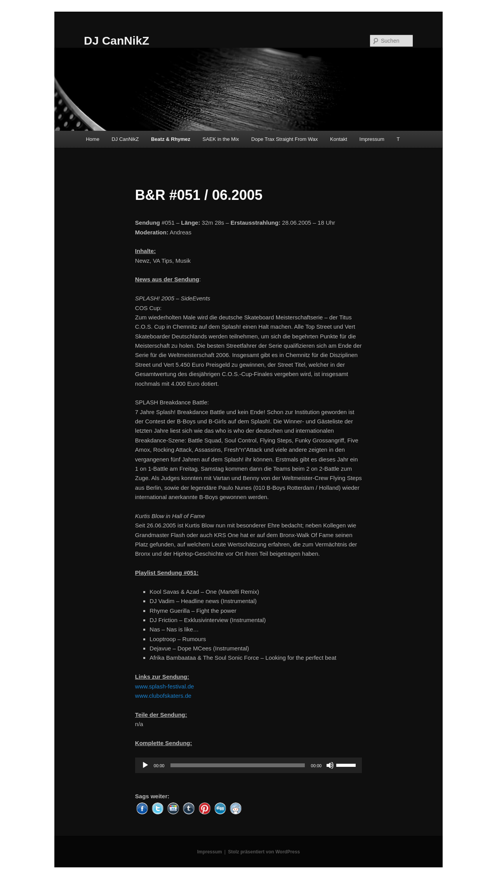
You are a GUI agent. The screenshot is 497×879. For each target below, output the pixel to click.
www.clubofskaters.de (163, 695)
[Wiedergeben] (145, 765)
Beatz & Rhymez (170, 139)
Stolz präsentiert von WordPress (264, 852)
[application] (248, 765)
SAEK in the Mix (221, 139)
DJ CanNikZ (116, 40)
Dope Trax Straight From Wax (284, 139)
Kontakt (338, 139)
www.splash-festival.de (164, 686)
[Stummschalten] (330, 765)
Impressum (372, 139)
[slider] (237, 765)
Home (92, 139)
